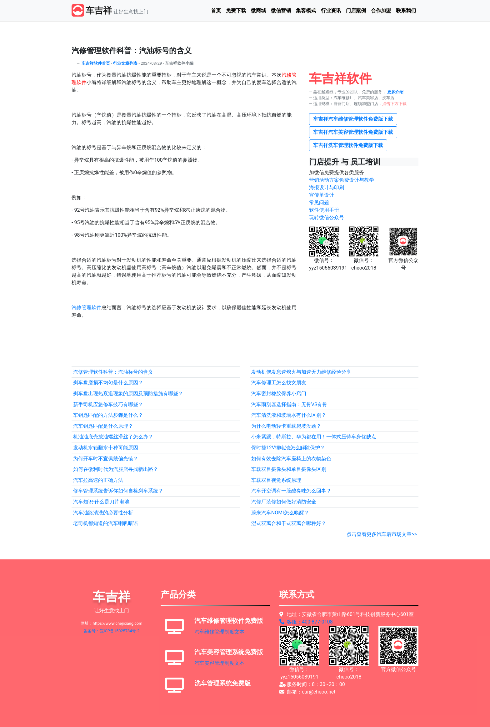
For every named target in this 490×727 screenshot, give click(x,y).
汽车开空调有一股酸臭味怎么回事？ (291, 491)
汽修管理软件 (87, 307)
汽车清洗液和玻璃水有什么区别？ (288, 415)
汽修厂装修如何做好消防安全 (283, 502)
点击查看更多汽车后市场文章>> (382, 534)
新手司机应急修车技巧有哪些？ (108, 404)
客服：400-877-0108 (306, 622)
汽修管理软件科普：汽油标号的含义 (113, 372)
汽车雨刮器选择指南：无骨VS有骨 (289, 404)
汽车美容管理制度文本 (219, 663)
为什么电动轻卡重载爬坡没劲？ (286, 426)
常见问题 (319, 202)
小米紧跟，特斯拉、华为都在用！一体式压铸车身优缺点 (313, 437)
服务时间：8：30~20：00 (312, 684)
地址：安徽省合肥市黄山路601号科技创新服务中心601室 (346, 614)
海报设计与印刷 (326, 187)
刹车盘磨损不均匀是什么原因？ (108, 383)
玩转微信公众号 (326, 217)
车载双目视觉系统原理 (276, 480)
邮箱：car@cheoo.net (307, 692)
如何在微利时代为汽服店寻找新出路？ (115, 469)
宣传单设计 (321, 195)
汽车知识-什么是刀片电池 (101, 502)
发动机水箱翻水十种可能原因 (105, 448)
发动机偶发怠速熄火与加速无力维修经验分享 (301, 372)
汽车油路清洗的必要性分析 (103, 513)
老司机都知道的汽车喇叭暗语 (105, 523)
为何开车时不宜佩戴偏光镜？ (105, 459)
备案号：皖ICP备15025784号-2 (111, 631)
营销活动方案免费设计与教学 (341, 180)
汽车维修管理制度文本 (219, 632)
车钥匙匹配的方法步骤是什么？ (108, 415)
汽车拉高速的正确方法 (98, 480)
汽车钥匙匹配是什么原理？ (103, 426)
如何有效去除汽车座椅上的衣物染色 (291, 459)
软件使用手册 (324, 210)
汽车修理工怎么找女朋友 (278, 383)
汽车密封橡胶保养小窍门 (278, 393)
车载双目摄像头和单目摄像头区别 (288, 469)
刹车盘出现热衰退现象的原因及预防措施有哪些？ (128, 393)
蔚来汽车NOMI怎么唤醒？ (280, 513)
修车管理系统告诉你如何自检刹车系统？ (118, 491)
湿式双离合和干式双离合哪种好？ (288, 523)
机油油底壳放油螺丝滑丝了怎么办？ (113, 437)
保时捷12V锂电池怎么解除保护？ (288, 448)
